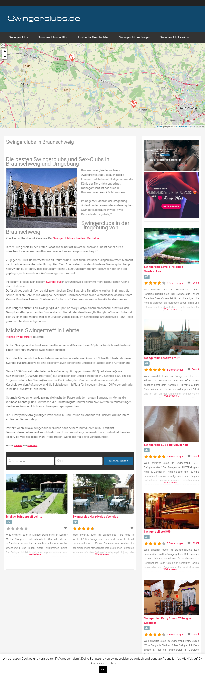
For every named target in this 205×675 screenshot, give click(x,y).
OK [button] (103, 669)
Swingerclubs (18, 37)
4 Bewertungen (175, 634)
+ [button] (5, 51)
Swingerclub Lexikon (174, 37)
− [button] (5, 56)
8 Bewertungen (175, 283)
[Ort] (78, 461)
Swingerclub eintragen (134, 37)
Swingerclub (54, 281)
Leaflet (159, 126)
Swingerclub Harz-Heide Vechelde (95, 516)
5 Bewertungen (175, 456)
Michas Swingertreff (19, 336)
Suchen (118, 461)
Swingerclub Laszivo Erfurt (162, 358)
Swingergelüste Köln (157, 531)
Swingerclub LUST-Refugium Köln (166, 444)
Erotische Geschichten (93, 37)
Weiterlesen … (37, 554)
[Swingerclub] (30, 461)
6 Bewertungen (175, 369)
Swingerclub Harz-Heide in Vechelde (76, 238)
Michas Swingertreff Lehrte (24, 516)
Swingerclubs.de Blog (53, 37)
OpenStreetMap (184, 126)
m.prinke (18, 445)
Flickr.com (32, 445)
